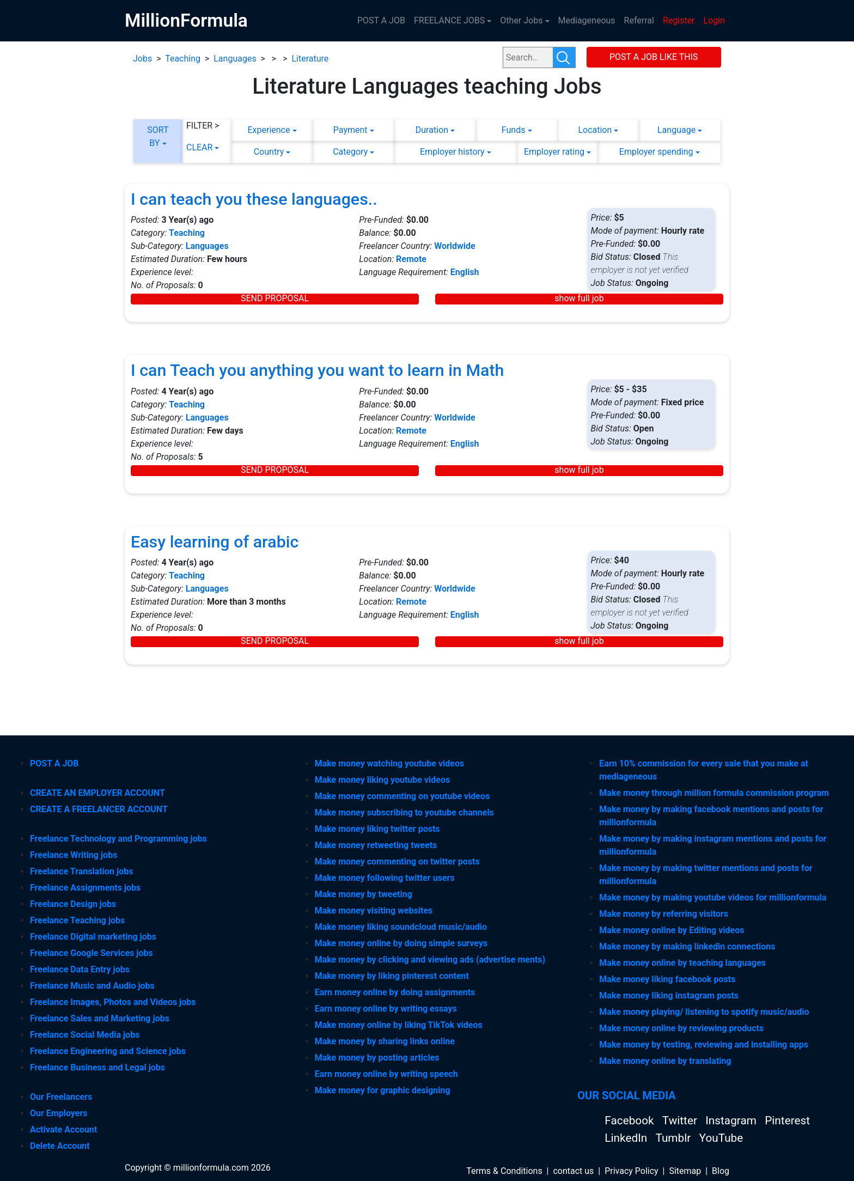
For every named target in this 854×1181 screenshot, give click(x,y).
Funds (514, 130)
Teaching (182, 58)
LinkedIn (627, 1138)
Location (595, 130)
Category (350, 152)
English (464, 272)
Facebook (630, 1120)
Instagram (732, 1120)
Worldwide (454, 246)
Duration (432, 130)
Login (714, 20)
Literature (309, 58)
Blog (720, 1171)
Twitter (681, 1120)
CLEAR (199, 147)
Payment (350, 130)
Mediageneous (586, 20)
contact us (573, 1171)
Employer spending (656, 152)
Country (269, 152)
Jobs (142, 58)
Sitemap (685, 1171)
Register (679, 20)
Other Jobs (521, 20)
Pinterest (787, 1120)
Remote (411, 259)
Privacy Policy (631, 1171)
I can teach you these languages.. (254, 199)
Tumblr (674, 1138)
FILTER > (202, 125)
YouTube (721, 1138)
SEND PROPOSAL (275, 298)
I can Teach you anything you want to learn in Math (317, 370)
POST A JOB (381, 20)
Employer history (452, 152)
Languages (234, 58)
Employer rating (554, 152)
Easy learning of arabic (214, 541)
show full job (578, 298)
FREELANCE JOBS (449, 20)
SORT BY (157, 136)
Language (676, 130)
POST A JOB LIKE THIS (653, 57)
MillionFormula (186, 20)
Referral (639, 20)
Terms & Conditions (504, 1171)
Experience (268, 130)
